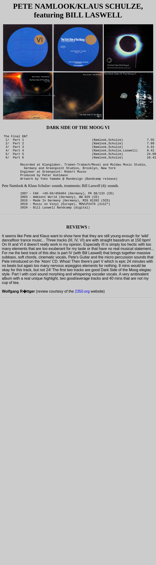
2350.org (82, 305)
